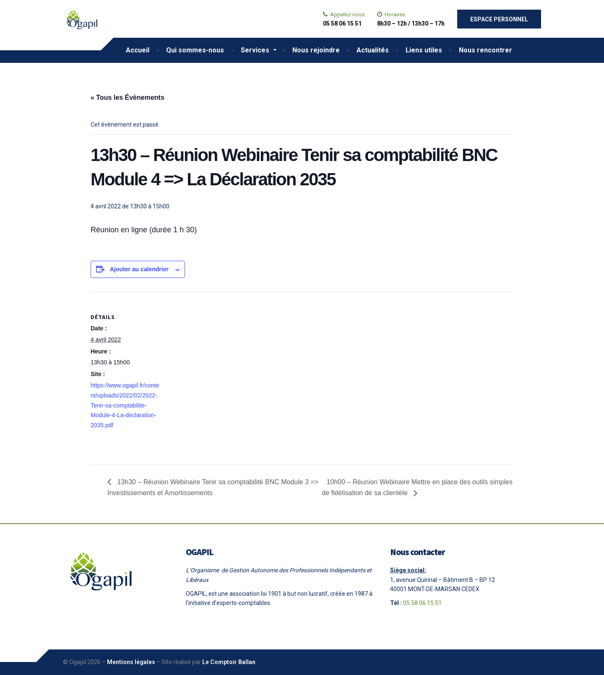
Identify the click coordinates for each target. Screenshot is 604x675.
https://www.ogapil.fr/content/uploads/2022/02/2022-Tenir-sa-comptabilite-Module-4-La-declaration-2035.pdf (125, 405)
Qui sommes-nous (195, 50)
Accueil (137, 50)
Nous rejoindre (316, 50)
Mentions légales (131, 662)
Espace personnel (499, 19)
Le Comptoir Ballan (228, 662)
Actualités (373, 50)
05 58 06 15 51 (422, 603)
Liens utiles (424, 50)
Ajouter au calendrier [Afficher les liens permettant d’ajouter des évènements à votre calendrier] (139, 269)
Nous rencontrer (485, 50)
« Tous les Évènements (127, 97)
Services (255, 50)
